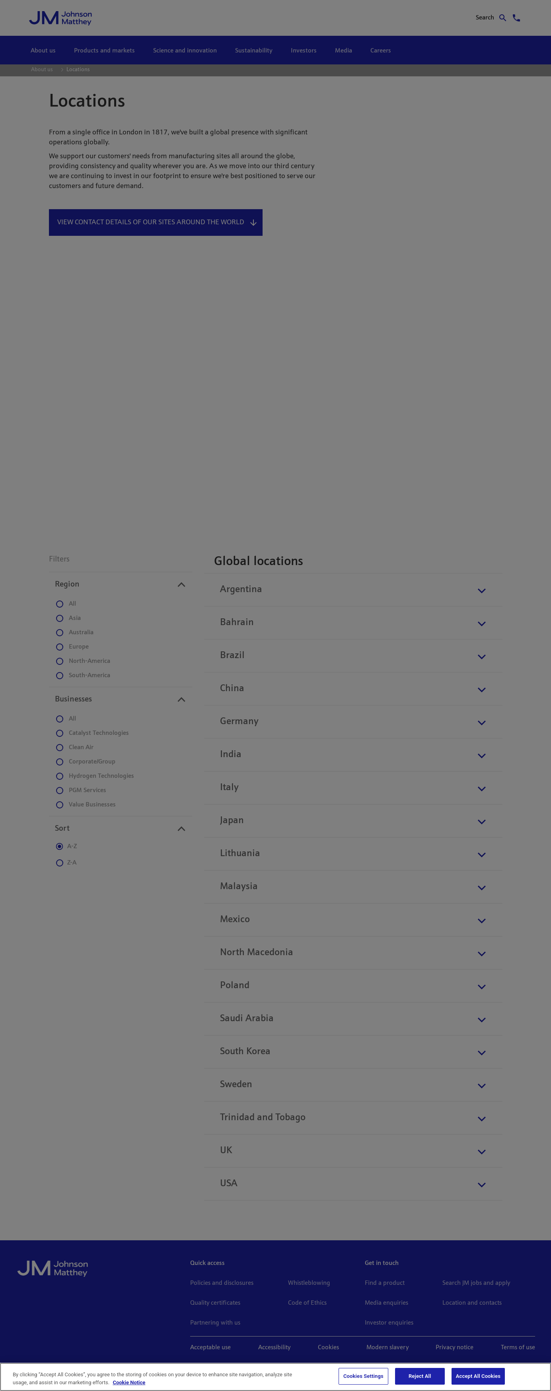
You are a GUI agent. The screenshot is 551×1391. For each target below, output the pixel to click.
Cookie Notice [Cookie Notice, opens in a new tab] (129, 1382)
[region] (275, 1377)
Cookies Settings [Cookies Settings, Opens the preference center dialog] (363, 1376)
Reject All (420, 1376)
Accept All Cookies (478, 1376)
